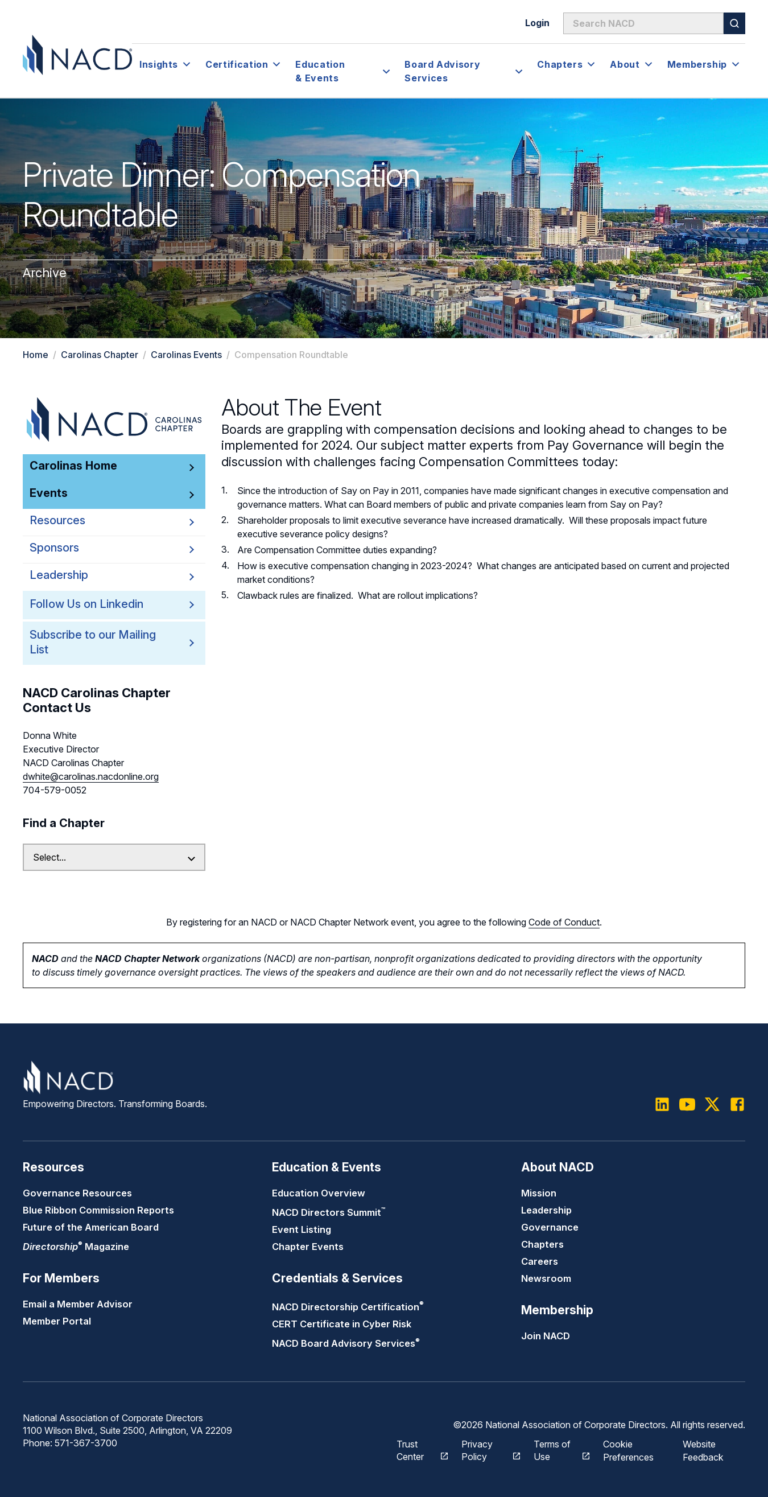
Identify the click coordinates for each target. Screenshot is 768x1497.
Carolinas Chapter (99, 354)
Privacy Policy (485, 1449)
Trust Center (416, 1449)
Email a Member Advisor (78, 1304)
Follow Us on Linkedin (86, 604)
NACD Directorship (348, 1307)
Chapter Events (308, 1246)
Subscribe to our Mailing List (97, 642)
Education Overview (318, 1193)
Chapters (542, 1244)
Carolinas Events (186, 354)
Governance (550, 1227)
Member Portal (57, 1321)
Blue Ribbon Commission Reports (98, 1210)
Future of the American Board (91, 1227)
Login (537, 22)
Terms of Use (555, 1449)
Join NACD (545, 1336)
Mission (538, 1193)
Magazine (76, 1246)
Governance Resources (77, 1193)
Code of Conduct (564, 922)
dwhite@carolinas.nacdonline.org (91, 776)
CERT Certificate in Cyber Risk (341, 1324)
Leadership (546, 1210)
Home (35, 354)
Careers (539, 1261)
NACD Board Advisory (346, 1343)
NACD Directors (328, 1212)
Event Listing (301, 1229)
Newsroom (546, 1278)
